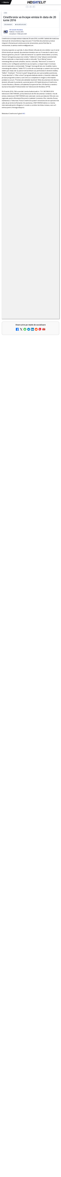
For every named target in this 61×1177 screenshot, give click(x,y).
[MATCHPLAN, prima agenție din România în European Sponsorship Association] (30, 974)
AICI (23, 113)
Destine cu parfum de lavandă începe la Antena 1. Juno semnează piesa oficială (27, 746)
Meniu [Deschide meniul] (5, 2)
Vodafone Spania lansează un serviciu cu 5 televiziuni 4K (30, 849)
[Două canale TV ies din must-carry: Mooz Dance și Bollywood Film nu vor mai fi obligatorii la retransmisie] (53, 764)
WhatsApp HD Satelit (30, 1091)
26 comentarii (8, 24)
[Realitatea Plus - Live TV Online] (53, 781)
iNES (54, 1130)
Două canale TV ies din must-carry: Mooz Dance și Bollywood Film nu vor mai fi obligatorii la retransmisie (27, 762)
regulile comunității (31, 668)
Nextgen (25, 1130)
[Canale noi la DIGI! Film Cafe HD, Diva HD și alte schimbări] (53, 720)
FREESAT (9, 1130)
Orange (32, 1130)
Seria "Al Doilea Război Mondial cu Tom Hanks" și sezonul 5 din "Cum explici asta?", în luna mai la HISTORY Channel (30, 874)
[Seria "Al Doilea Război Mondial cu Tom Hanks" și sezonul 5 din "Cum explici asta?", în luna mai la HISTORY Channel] (30, 892)
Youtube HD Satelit (30, 1096)
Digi (4, 1130)
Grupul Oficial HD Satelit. (21, 673)
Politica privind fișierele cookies (30, 1147)
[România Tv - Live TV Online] (53, 810)
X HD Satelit (30, 1107)
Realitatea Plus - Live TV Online (20, 777)
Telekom (40, 1130)
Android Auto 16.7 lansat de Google (22, 731)
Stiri (5, 13)
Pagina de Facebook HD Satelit (30, 1080)
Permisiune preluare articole (30, 1141)
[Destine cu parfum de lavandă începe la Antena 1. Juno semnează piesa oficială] (53, 749)
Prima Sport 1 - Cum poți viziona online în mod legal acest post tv (26, 835)
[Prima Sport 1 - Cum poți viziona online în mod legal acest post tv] (53, 838)
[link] (30, 720)
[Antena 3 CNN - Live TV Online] (53, 795)
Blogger (45, 1156)
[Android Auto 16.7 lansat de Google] (53, 735)
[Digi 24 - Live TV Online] (53, 824)
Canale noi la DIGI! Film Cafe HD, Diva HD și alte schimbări (27, 717)
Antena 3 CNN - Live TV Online (20, 791)
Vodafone (48, 1130)
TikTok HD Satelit (30, 1102)
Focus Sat (17, 1130)
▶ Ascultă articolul (20, 24)
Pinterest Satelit (30, 1113)
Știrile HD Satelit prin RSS (30, 1118)
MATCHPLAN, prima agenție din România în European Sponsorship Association (26, 955)
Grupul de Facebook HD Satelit (30, 1085)
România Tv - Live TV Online (19, 806)
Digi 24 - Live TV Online (17, 820)
